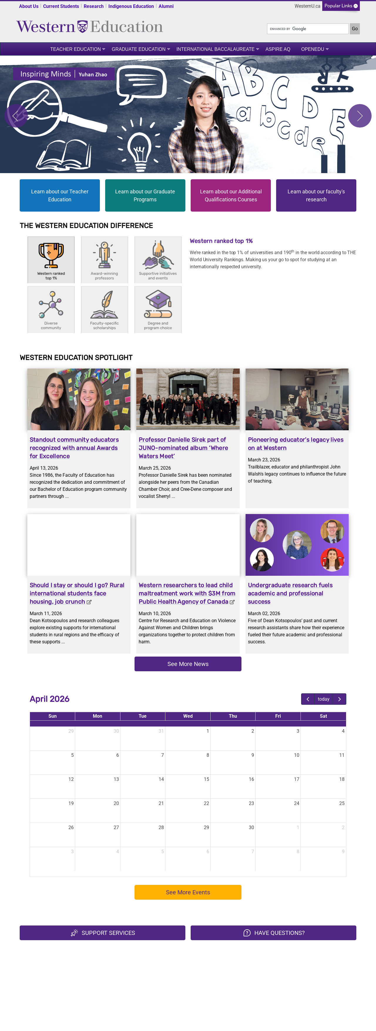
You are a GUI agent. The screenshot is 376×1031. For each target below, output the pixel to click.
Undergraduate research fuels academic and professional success (290, 593)
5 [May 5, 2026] (162, 851)
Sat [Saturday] (323, 716)
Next (360, 116)
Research (94, 6)
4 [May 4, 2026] (117, 851)
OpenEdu (312, 49)
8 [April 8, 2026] (208, 755)
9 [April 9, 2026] (252, 755)
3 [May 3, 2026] (72, 851)
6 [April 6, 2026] (117, 755)
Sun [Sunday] (52, 716)
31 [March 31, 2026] (161, 731)
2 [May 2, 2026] (343, 827)
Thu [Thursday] (233, 716)
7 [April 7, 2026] (162, 755)
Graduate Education (138, 49)
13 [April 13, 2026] (116, 779)
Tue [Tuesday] (143, 716)
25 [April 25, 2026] (342, 803)
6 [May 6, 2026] (208, 851)
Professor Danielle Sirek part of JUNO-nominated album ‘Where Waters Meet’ (183, 448)
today (324, 699)
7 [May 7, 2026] (252, 851)
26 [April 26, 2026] (71, 827)
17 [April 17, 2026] (296, 779)
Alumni (166, 6)
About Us (28, 6)
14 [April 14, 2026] (161, 779)
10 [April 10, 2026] (296, 755)
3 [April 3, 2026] (298, 731)
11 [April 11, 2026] (342, 755)
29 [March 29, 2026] (71, 731)
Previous (16, 116)
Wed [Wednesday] (188, 716)
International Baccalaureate (216, 49)
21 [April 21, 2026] (161, 803)
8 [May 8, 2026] (298, 851)
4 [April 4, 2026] (343, 731)
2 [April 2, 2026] (252, 731)
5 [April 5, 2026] (72, 755)
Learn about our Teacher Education (59, 195)
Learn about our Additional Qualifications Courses (231, 195)
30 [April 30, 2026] (251, 827)
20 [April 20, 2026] (116, 803)
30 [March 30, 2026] (116, 731)
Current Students (61, 6)
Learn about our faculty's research (316, 195)
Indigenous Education (131, 6)
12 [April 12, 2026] (71, 779)
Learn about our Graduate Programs (145, 195)
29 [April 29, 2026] (206, 827)
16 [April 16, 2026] (251, 779)
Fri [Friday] (278, 716)
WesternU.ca (307, 6)
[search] (308, 29)
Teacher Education (75, 49)
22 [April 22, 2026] (206, 803)
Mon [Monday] (97, 716)
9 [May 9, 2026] (343, 851)
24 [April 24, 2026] (296, 803)
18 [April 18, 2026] (342, 779)
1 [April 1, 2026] (208, 731)
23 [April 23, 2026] (251, 803)
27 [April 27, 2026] (116, 827)
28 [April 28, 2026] (161, 827)
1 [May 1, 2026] (298, 827)
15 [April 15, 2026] (206, 779)
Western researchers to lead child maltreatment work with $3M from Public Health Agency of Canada (187, 593)
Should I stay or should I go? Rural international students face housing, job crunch (77, 593)
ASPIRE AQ (278, 49)
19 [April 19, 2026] (71, 803)
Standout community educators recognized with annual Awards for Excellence (74, 448)
